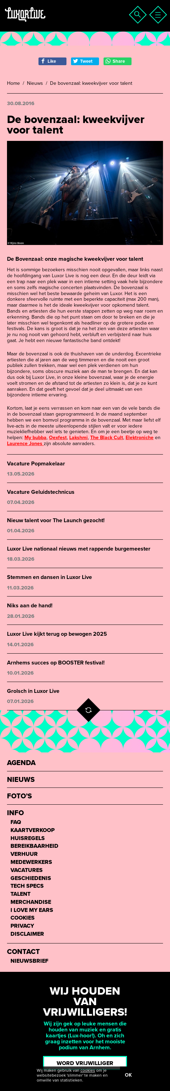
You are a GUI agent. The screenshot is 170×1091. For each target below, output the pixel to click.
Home (13, 83)
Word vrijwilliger (85, 1063)
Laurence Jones (25, 443)
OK (128, 1075)
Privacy (22, 926)
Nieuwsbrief (29, 961)
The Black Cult (106, 438)
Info (15, 813)
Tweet (82, 61)
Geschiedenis (30, 878)
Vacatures (26, 870)
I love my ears (31, 910)
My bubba (35, 438)
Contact (23, 952)
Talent (20, 894)
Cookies (22, 918)
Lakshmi (78, 438)
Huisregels (27, 838)
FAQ (15, 822)
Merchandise (30, 902)
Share (115, 61)
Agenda (21, 763)
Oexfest (58, 438)
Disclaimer (27, 934)
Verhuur (24, 854)
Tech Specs (27, 886)
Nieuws (35, 83)
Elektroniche (140, 438)
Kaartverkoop (32, 830)
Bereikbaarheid (34, 846)
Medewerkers (31, 862)
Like (48, 61)
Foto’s (19, 796)
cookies (87, 1070)
